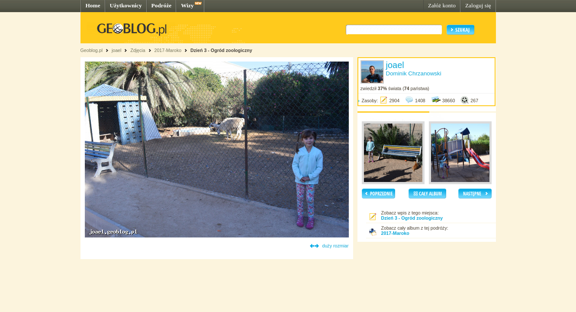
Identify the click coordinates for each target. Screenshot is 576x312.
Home (93, 5)
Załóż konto (442, 5)
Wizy (187, 5)
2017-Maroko (167, 50)
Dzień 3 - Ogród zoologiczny (221, 50)
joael (117, 50)
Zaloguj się (478, 5)
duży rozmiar (335, 245)
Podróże (161, 5)
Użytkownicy (126, 5)
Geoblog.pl (91, 50)
